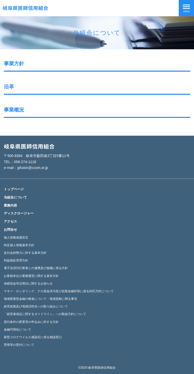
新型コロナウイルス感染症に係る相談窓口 (33, 337)
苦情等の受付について (19, 345)
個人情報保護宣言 (16, 237)
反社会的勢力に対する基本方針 (25, 253)
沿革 (9, 86)
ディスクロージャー (19, 213)
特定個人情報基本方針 (19, 245)
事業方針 (14, 63)
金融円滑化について (17, 329)
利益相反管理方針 (16, 260)
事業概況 (14, 110)
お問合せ (10, 229)
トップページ (14, 189)
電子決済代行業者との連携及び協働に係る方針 (36, 268)
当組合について (15, 197)
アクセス (10, 221)
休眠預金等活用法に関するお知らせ (28, 283)
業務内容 (10, 205)
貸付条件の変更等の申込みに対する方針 (31, 322)
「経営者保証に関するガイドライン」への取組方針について (45, 314)
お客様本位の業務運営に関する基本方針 (31, 276)
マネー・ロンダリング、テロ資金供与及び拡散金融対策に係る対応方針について (59, 291)
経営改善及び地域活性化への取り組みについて (36, 306)
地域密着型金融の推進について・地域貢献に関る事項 (40, 299)
